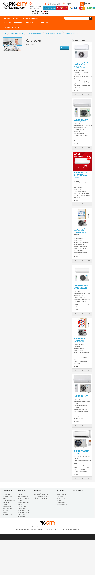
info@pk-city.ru (74, 529)
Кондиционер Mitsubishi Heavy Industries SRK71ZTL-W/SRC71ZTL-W (82, 65)
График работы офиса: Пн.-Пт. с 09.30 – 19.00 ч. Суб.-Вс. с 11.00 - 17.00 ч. (41, 496)
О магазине (6, 494)
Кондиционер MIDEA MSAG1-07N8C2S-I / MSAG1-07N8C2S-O (81, 287)
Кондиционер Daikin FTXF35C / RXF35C (81, 120)
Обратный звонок (51, 8)
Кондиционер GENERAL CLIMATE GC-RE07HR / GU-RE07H (82, 452)
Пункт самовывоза (9, 500)
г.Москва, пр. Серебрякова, (36, 6)
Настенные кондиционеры (34, 33)
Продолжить (64, 48)
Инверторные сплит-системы (53, 33)
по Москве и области (71, 5)
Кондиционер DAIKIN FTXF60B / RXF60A (81, 396)
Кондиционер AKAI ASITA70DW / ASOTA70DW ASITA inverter (80, 175)
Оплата (5, 504)
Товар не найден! (70, 33)
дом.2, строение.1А (34, 8)
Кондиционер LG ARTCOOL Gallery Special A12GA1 (79, 340)
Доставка (68, 3)
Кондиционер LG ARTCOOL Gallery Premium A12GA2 (80, 230)
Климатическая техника (16, 33)
